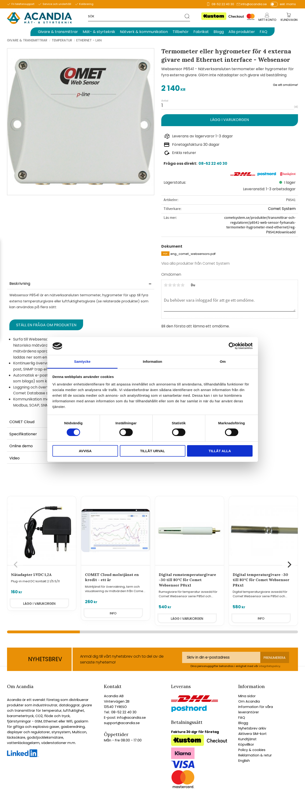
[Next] (289, 565)
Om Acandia (249, 701)
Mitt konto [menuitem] (267, 20)
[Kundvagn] (289, 20)
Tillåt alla (220, 451)
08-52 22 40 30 (223, 4)
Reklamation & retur (255, 755)
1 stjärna (166, 285)
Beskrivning (19, 283)
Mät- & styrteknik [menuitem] (99, 31)
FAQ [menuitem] (263, 31)
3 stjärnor (174, 285)
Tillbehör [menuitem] (181, 31)
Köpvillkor (246, 744)
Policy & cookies (251, 750)
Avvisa (85, 451)
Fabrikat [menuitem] (201, 31)
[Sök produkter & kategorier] (136, 16)
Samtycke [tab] (82, 361)
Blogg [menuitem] (218, 31)
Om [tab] (223, 361)
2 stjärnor (170, 285)
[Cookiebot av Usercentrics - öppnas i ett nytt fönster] (232, 345)
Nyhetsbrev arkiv (252, 728)
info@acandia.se (254, 4)
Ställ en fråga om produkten (46, 325)
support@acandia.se (122, 723)
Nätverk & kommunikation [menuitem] (144, 31)
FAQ (241, 717)
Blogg (243, 723)
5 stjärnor (183, 285)
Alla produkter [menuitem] (241, 31)
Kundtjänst (247, 739)
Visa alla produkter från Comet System (195, 263)
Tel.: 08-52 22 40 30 (120, 712)
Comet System (282, 208)
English (244, 760)
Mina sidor (247, 696)
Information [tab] (152, 361)
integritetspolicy (269, 666)
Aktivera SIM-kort (252, 733)
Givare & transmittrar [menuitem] (58, 31)
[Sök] (187, 16)
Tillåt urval (152, 451)
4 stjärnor (178, 285)
